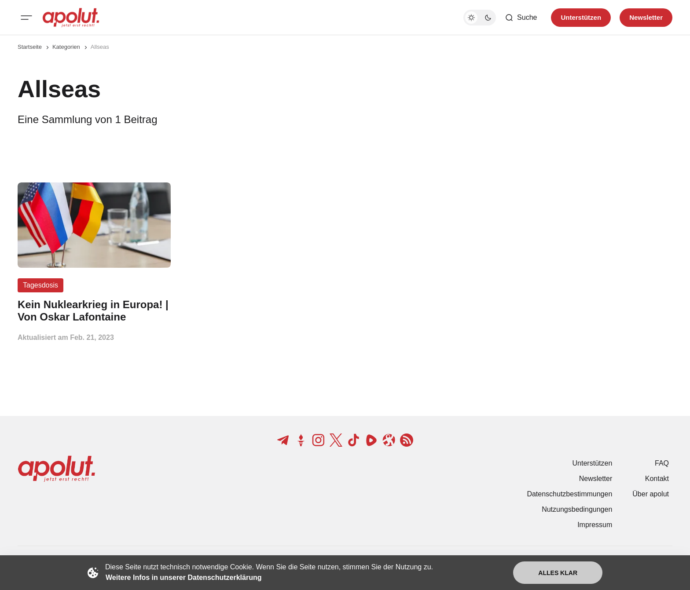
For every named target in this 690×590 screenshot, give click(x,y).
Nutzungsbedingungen (577, 509)
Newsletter (596, 478)
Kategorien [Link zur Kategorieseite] (66, 47)
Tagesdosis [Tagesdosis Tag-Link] (40, 285)
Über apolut (650, 494)
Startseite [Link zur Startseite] (30, 47)
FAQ (662, 463)
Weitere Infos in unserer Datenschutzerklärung (183, 577)
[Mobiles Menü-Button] (26, 17)
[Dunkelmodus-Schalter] (479, 17)
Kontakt (657, 478)
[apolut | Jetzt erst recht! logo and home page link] (70, 18)
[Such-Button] (521, 17)
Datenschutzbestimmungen (569, 494)
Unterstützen (593, 463)
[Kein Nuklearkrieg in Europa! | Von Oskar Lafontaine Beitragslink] (94, 311)
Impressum (594, 524)
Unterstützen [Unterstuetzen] (581, 17)
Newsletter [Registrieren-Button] (646, 17)
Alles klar (557, 572)
